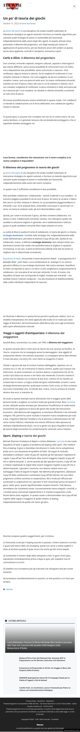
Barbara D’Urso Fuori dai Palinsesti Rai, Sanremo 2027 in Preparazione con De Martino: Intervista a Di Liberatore (42, 659)
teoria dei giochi (13, 31)
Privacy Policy (31, 701)
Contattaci (55, 719)
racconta (71, 402)
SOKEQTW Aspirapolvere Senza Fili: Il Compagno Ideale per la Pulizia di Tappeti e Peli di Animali (44, 679)
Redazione (50, 701)
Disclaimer (41, 701)
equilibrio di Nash (12, 258)
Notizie (9, 589)
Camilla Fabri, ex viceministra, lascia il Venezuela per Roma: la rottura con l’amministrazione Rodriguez (44, 689)
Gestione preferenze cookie (71, 730)
